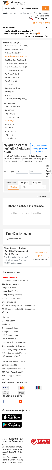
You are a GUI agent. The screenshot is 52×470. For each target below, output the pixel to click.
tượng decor (44, 13)
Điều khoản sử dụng (10, 328)
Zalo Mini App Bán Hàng (11, 376)
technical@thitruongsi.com (25, 309)
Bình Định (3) (9, 121)
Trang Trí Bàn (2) (11, 81)
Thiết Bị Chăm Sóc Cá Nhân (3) (16, 67)
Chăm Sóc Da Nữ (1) (12, 88)
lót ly (35, 13)
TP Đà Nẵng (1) (10, 138)
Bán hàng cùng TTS (41, 23)
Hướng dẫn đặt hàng (10, 291)
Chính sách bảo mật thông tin (13, 346)
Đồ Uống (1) (9, 91)
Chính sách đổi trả (9, 302)
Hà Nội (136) (9, 110)
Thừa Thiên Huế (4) (12, 117)
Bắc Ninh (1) (9, 128)
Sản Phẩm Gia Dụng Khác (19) (16, 56)
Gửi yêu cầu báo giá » (40, 254)
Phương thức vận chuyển (11, 298)
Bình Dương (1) (10, 131)
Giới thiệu (5, 317)
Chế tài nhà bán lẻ (9, 339)
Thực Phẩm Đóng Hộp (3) (14, 70)
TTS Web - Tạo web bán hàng (13, 372)
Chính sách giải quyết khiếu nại (14, 350)
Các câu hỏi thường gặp (11, 284)
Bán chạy (13, 187)
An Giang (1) (9, 124)
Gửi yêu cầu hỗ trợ (9, 288)
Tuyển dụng (6, 324)
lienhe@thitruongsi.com (26, 305)
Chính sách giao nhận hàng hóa (14, 353)
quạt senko (7, 13)
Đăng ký (43, 19)
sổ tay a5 (28, 13)
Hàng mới (37, 183)
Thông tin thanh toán (10, 332)
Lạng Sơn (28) (10, 113)
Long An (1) (9, 135)
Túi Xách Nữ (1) (10, 84)
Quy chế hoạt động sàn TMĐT (13, 361)
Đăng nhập (44, 16)
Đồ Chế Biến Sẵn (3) (12, 77)
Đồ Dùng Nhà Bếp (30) (13, 53)
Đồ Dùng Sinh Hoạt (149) (14, 49)
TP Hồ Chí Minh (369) (12, 106)
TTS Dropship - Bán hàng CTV (14, 368)
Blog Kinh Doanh (8, 321)
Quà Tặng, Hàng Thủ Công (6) (15, 60)
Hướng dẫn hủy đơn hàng (12, 295)
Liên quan (24, 183)
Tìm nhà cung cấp (40, 148)
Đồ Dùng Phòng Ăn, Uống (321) (16, 46)
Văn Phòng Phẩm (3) (12, 74)
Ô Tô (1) (8, 95)
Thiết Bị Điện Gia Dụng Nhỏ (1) (16, 99)
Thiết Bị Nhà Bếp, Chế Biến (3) (16, 63)
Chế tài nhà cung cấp (10, 335)
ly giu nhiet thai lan (14, 239)
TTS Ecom (6, 379)
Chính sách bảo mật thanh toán (14, 342)
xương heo (18, 13)
